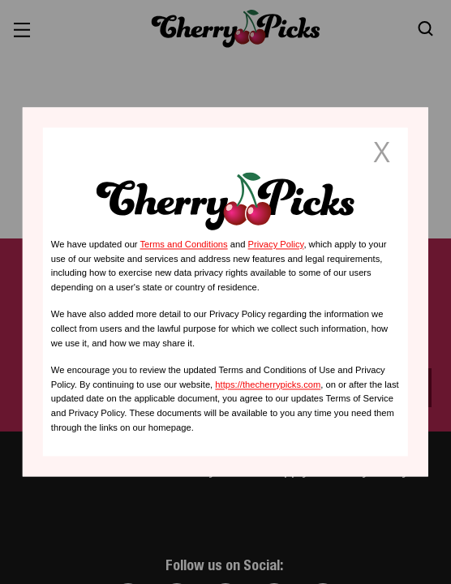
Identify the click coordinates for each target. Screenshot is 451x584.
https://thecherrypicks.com (267, 384)
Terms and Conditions (183, 244)
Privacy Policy (276, 244)
